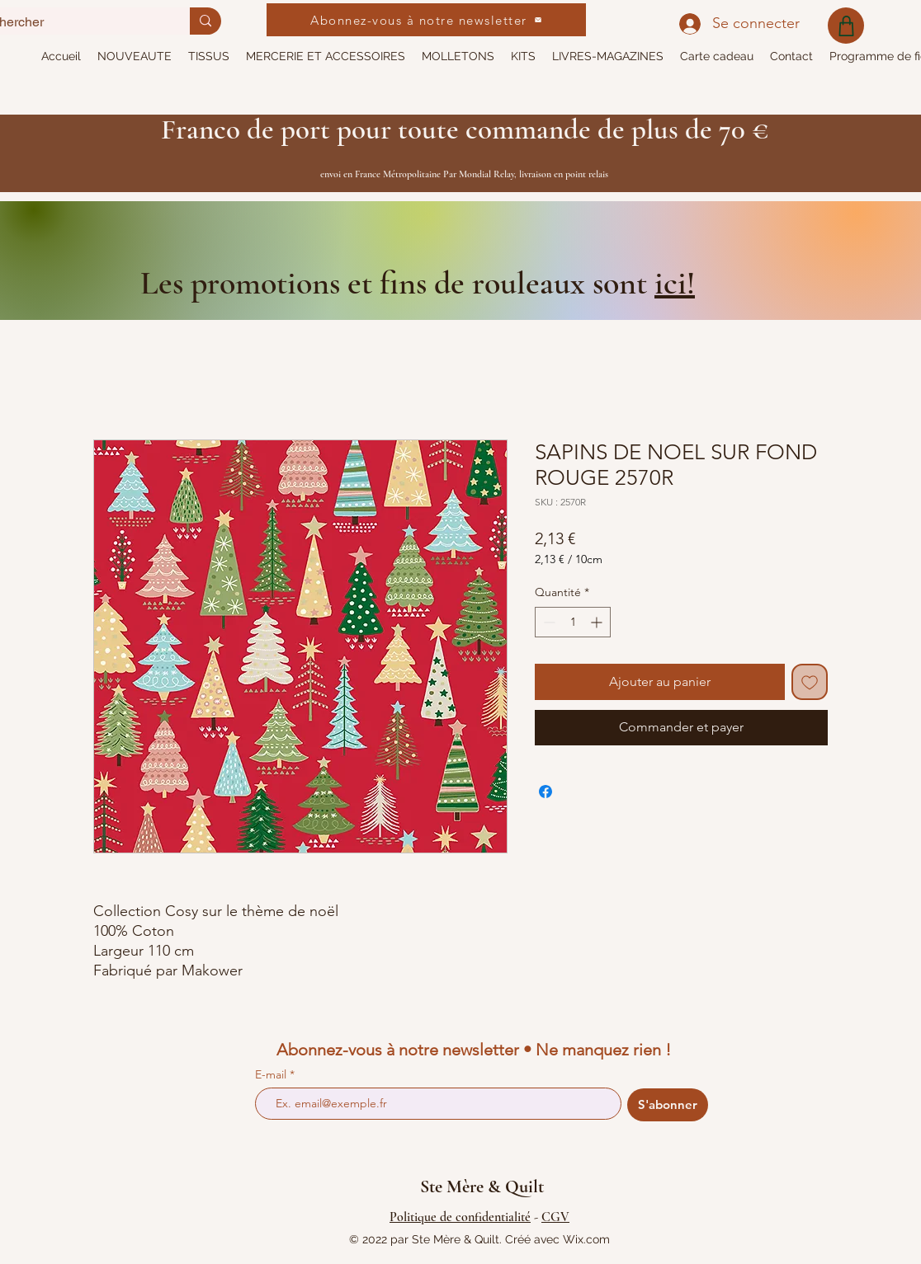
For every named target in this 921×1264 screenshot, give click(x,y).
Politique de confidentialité (460, 1217)
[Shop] (846, 25)
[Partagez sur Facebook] (545, 791)
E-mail (272, 1074)
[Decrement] (547, 622)
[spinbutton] (573, 622)
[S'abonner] (667, 1104)
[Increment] (598, 622)
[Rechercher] (205, 21)
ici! (674, 283)
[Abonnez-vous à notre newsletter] (426, 19)
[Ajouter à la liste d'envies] (809, 682)
